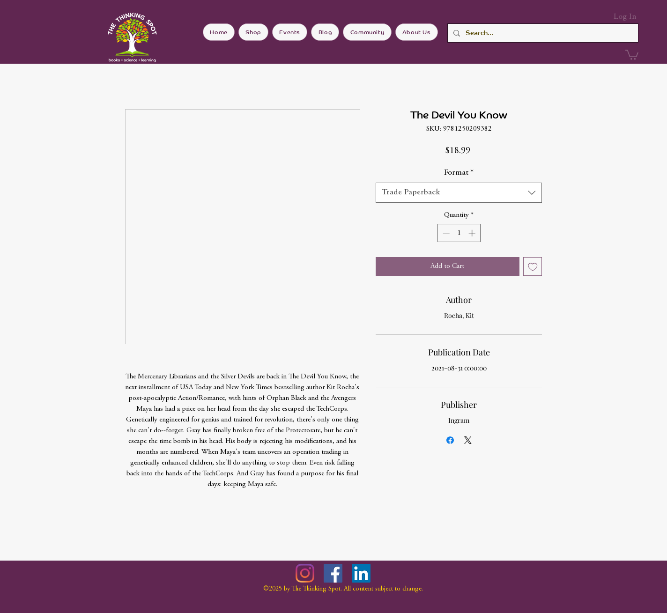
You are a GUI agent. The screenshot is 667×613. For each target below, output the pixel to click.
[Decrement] (445, 233)
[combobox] (459, 193)
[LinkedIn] (361, 573)
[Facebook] (333, 573)
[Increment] (473, 233)
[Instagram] (305, 573)
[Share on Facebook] (450, 440)
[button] (631, 54)
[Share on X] (468, 440)
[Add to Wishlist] (532, 266)
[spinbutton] (459, 233)
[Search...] (542, 33)
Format (459, 173)
